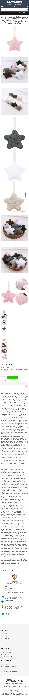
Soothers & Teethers (23, 12)
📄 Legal (3, 643)
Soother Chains (6, 13)
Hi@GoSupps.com (7, 656)
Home (2, 12)
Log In (14, 6)
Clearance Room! (7, 570)
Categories (7, 12)
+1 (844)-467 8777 (9, 614)
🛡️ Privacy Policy (5, 638)
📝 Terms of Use (5, 641)
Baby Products (14, 12)
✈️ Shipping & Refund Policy (7, 636)
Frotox (7, 367)
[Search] (14, 9)
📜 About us (4, 633)
